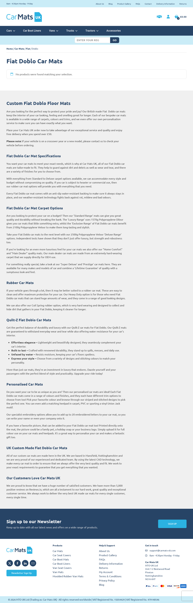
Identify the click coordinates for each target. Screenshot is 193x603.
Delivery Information (165, 3)
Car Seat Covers (62, 555)
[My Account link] (168, 16)
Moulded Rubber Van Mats (68, 576)
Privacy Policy (107, 580)
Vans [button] (53, 30)
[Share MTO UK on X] (9, 563)
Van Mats (58, 572)
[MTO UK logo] (27, 550)
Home (9, 48)
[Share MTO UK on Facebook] (17, 563)
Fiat (28, 48)
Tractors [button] (91, 30)
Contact (148, 3)
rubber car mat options (24, 186)
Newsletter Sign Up (21, 573)
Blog (111, 3)
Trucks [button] (71, 30)
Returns (183, 3)
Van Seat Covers (62, 567)
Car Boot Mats (61, 559)
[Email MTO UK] (33, 563)
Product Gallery (124, 3)
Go (115, 40)
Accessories (113, 30)
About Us (100, 3)
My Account (106, 572)
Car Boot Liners (32, 30)
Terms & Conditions (110, 576)
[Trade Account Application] (159, 17)
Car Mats (19, 48)
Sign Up (172, 523)
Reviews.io (35, 489)
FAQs (138, 3)
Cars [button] (10, 30)
